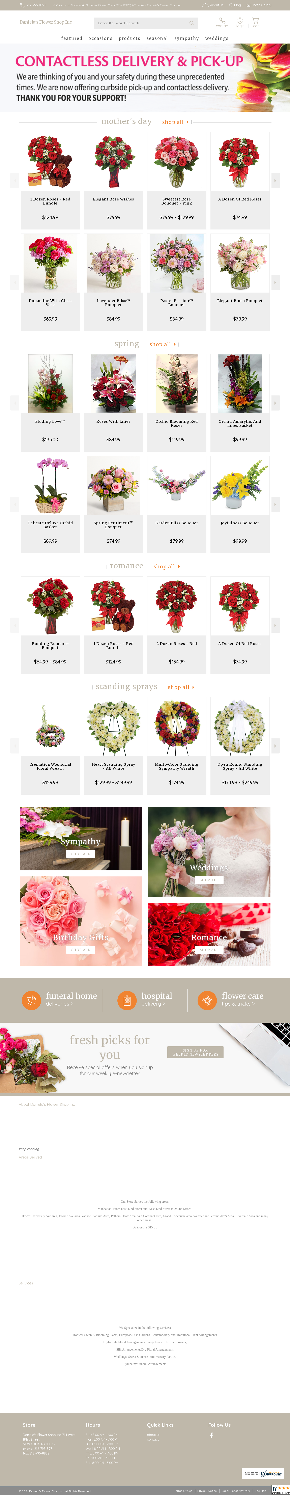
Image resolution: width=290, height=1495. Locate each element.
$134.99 (177, 662)
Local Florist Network (236, 1491)
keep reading (29, 1149)
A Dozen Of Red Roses (240, 199)
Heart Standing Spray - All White (113, 766)
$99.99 (240, 439)
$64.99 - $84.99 (50, 662)
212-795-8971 (36, 5)
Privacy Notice (207, 1491)
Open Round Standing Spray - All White (240, 766)
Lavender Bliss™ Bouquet (113, 302)
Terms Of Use (183, 1491)
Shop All (173, 122)
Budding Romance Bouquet (50, 645)
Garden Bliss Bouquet (176, 523)
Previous (14, 180)
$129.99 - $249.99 (113, 782)
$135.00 (50, 439)
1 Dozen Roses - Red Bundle (50, 201)
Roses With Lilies (113, 421)
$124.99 (50, 217)
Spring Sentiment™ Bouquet (114, 525)
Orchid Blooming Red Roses (176, 423)
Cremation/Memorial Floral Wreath (50, 766)
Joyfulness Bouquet (240, 523)
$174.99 (176, 782)
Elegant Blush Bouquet (240, 300)
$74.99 (240, 217)
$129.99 (50, 782)
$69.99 (50, 319)
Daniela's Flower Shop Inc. (46, 22)
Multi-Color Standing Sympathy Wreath (177, 766)
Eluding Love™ (50, 421)
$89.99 (50, 541)
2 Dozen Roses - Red (176, 643)
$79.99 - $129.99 (177, 217)
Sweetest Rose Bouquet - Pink (177, 201)
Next (275, 180)
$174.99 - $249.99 (240, 782)
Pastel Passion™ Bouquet (177, 302)
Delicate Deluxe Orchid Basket (50, 525)
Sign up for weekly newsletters (195, 1052)
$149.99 (176, 439)
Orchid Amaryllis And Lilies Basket (240, 423)
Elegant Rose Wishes (113, 199)
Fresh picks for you (109, 1054)
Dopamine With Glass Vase (50, 302)
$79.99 (113, 217)
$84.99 (113, 319)
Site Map (260, 1491)
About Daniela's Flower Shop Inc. (47, 1104)
